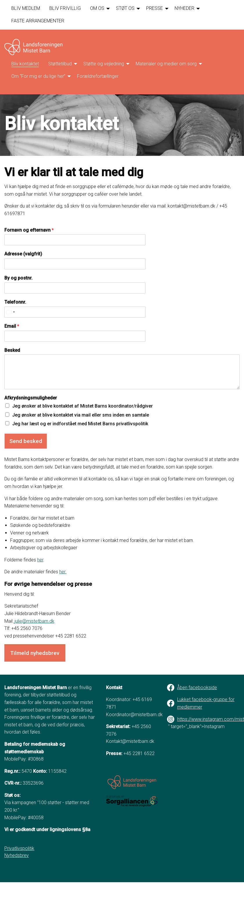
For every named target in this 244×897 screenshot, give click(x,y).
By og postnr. (18, 278)
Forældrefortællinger (98, 76)
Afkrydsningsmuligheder (30, 398)
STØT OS (125, 8)
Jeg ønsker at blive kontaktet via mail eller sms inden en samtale (80, 415)
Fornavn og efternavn (29, 230)
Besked (12, 350)
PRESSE (154, 8)
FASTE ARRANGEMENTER (37, 21)
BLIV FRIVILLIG (65, 8)
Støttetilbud (60, 63)
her (40, 560)
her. (63, 571)
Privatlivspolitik (19, 848)
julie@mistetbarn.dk (33, 621)
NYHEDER (184, 8)
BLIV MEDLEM (25, 8)
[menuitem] (26, 8)
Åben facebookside (197, 687)
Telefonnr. (15, 302)
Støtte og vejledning (103, 63)
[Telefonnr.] (75, 312)
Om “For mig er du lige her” (38, 76)
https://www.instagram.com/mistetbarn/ (208, 719)
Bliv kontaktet (25, 63)
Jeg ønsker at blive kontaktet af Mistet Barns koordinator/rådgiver (82, 406)
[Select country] (10, 312)
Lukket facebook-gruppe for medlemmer (205, 703)
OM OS (97, 8)
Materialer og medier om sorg (166, 63)
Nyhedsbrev (16, 855)
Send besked (25, 441)
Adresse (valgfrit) (23, 254)
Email (11, 326)
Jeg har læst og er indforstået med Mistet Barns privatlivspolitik (80, 423)
